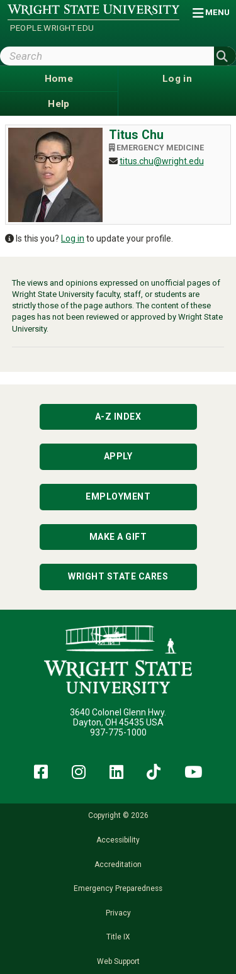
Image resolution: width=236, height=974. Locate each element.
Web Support (118, 961)
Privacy (118, 913)
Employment (118, 496)
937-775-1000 (118, 732)
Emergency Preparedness (118, 888)
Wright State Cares (118, 576)
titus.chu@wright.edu (162, 161)
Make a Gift (118, 537)
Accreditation (118, 864)
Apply (118, 456)
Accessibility (118, 840)
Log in (72, 238)
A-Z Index (118, 416)
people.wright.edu (52, 28)
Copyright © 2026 (118, 815)
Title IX (118, 936)
